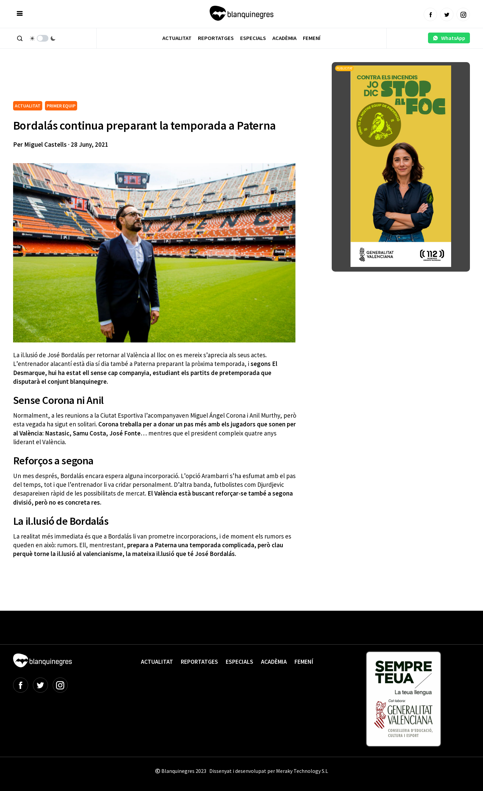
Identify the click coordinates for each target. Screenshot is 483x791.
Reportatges (216, 38)
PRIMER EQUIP (61, 106)
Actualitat (177, 38)
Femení (311, 38)
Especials (253, 38)
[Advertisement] (135, 80)
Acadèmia (284, 38)
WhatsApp (449, 38)
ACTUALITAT (28, 106)
